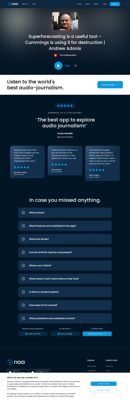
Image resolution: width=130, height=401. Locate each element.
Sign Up (115, 4)
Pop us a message (65, 334)
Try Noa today (110, 84)
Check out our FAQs (32, 334)
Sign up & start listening (97, 333)
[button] (61, 212)
